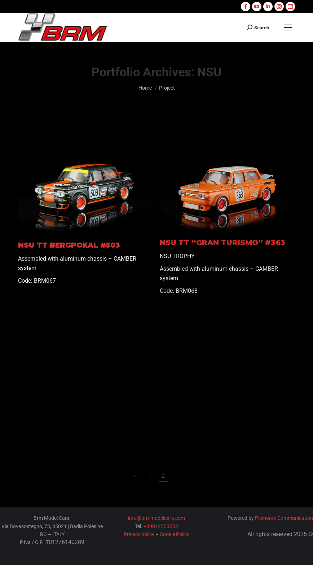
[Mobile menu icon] (288, 27)
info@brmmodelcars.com (156, 518)
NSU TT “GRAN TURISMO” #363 (222, 242)
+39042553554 (161, 526)
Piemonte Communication (284, 518)
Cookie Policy (174, 534)
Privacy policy (139, 534)
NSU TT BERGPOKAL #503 (69, 245)
